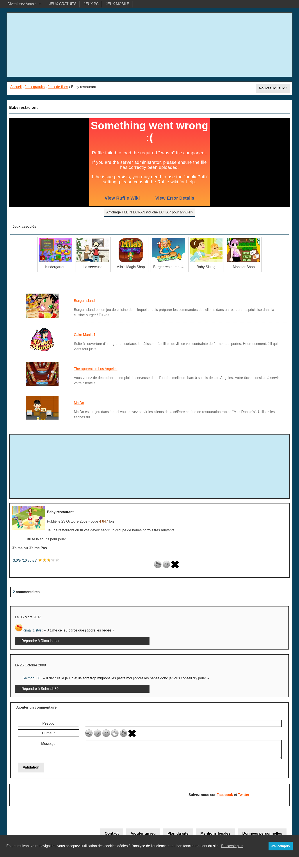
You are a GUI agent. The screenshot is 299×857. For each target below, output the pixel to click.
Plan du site (177, 833)
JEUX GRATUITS (63, 4)
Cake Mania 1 (85, 335)
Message (48, 743)
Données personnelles (262, 833)
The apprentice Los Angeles (95, 369)
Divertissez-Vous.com (24, 4)
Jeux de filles (58, 87)
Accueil (16, 87)
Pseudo (48, 723)
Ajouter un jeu (143, 833)
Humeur (48, 733)
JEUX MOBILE (117, 4)
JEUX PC (91, 4)
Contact (112, 833)
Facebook (225, 795)
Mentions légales (215, 833)
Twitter (243, 795)
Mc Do (79, 403)
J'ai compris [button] (280, 846)
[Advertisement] (149, 45)
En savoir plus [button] (232, 846)
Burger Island (84, 301)
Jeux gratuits (35, 87)
